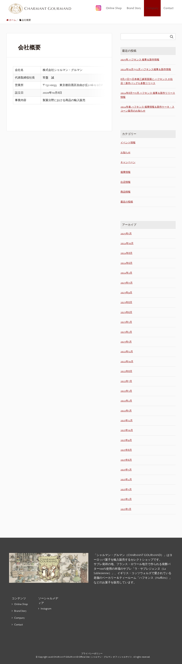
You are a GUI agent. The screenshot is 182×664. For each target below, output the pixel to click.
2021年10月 (127, 430)
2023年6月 (126, 312)
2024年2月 (126, 272)
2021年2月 (126, 499)
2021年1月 (126, 509)
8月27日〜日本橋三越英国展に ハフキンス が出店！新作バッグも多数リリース (147, 81)
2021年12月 (127, 420)
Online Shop (114, 8)
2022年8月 (126, 371)
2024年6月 (126, 263)
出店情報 (125, 182)
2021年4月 (126, 479)
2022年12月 (127, 351)
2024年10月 (127, 243)
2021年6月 (126, 459)
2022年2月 (126, 400)
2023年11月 (127, 282)
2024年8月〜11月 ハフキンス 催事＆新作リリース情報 (148, 95)
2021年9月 (126, 440)
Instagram (46, 608)
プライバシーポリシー (92, 653)
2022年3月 (126, 391)
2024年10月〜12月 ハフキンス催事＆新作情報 (146, 69)
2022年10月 (127, 361)
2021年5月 (126, 469)
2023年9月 (126, 292)
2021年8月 (126, 449)
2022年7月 (126, 381)
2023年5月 (126, 322)
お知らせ (125, 152)
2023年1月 (126, 341)
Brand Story (134, 8)
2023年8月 (126, 302)
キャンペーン (128, 162)
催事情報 (125, 172)
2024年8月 (126, 253)
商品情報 (125, 191)
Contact (168, 8)
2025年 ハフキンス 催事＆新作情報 (140, 59)
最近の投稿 (127, 201)
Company (152, 8)
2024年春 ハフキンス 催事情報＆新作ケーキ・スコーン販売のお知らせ (147, 108)
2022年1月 (126, 410)
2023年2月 (126, 332)
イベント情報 (128, 142)
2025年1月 (126, 233)
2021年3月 (126, 489)
